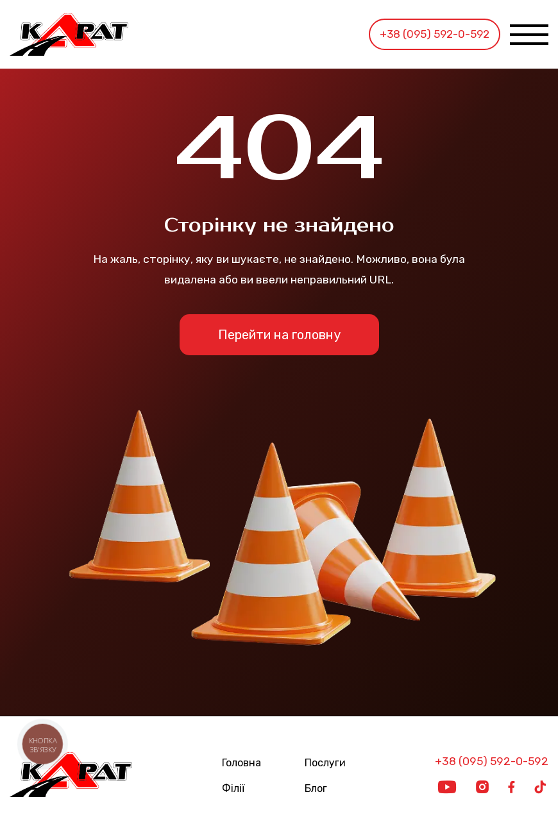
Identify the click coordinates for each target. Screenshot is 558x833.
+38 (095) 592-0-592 (434, 34)
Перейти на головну (279, 334)
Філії (233, 789)
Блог (316, 789)
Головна (241, 763)
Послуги (325, 763)
